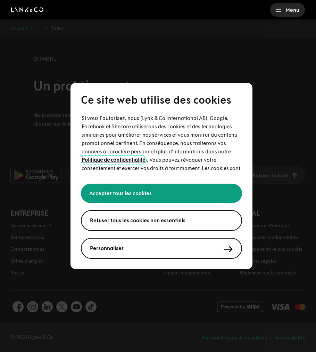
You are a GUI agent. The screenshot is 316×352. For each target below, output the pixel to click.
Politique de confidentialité (113, 160)
